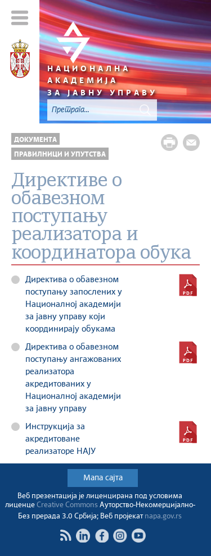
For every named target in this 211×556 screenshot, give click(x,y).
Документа (35, 140)
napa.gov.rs (163, 516)
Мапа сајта (103, 478)
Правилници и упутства (60, 154)
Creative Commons (67, 505)
